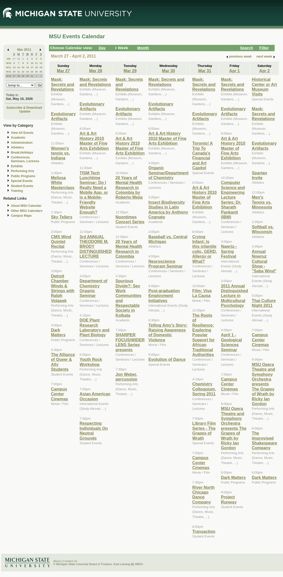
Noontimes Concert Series (129, 219)
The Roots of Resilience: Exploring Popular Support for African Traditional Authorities (203, 335)
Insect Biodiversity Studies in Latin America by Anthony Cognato (168, 209)
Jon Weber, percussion (126, 376)
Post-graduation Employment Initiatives (164, 295)
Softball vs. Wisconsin (263, 229)
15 (23, 67)
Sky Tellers (61, 217)
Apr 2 (264, 70)
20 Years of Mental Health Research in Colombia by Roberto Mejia (129, 187)
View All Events (22, 133)
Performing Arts (22, 171)
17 (32, 67)
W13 (8, 76)
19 (41, 67)
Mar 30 (168, 70)
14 (18, 67)
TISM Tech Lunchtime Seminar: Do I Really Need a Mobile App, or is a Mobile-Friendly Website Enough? (94, 192)
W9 (9, 58)
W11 (8, 67)
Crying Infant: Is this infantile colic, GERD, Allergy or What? (204, 249)
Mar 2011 (24, 49)
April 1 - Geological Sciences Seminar (231, 342)
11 (36, 63)
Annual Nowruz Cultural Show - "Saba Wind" (264, 261)
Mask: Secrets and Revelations (62, 84)
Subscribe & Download (24, 107)
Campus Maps (21, 215)
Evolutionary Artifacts (63, 116)
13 (14, 67)
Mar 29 (129, 70)
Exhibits (17, 166)
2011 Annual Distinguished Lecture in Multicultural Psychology (234, 296)
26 (41, 71)
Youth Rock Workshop (91, 361)
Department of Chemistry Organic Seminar (94, 288)
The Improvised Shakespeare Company (264, 440)
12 (41, 63)
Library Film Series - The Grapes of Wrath (204, 430)
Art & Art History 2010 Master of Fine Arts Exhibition (94, 140)
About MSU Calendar (26, 206)
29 (23, 76)
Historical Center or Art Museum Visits (264, 86)
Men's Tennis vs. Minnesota (262, 202)
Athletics (17, 147)
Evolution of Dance (166, 359)
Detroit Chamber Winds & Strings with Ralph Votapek (62, 288)
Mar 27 (63, 70)
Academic (18, 137)
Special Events (21, 181)
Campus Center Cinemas (59, 394)
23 (27, 71)
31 (32, 76)
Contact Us (70, 561)
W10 (8, 63)
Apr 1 (234, 70)
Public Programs (23, 176)
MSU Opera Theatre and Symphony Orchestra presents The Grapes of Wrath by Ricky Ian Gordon (233, 428)
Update (24, 111)
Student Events (22, 186)
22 (23, 71)
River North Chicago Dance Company (203, 494)
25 (36, 71)
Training (17, 191)
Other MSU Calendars (27, 211)
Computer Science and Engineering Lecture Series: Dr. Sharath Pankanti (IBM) (233, 199)
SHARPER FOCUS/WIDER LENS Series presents (130, 342)
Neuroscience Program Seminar (165, 263)
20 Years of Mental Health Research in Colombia (128, 248)
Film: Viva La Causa (201, 293)
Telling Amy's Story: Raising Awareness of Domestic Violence (167, 332)
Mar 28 (95, 70)
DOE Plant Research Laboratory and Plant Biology (95, 327)
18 (36, 67)
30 (27, 76)
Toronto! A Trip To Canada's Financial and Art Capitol (202, 155)
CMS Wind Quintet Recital (61, 241)
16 (27, 67)
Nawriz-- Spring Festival (229, 251)
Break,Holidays (22, 152)
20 (14, 71)
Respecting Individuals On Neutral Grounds (94, 430)
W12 (8, 71)
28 (18, 58)
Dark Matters (58, 332)
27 (14, 58)
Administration (21, 142)
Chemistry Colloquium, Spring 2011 (204, 389)
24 (32, 71)
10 (32, 63)
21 (18, 71)
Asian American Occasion (95, 396)
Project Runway (229, 499)
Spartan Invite (259, 175)
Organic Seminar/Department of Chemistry (168, 172)
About (57, 561)
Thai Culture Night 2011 (264, 303)
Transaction (203, 531)
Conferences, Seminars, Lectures (25, 159)
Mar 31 (204, 70)
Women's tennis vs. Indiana (60, 153)
